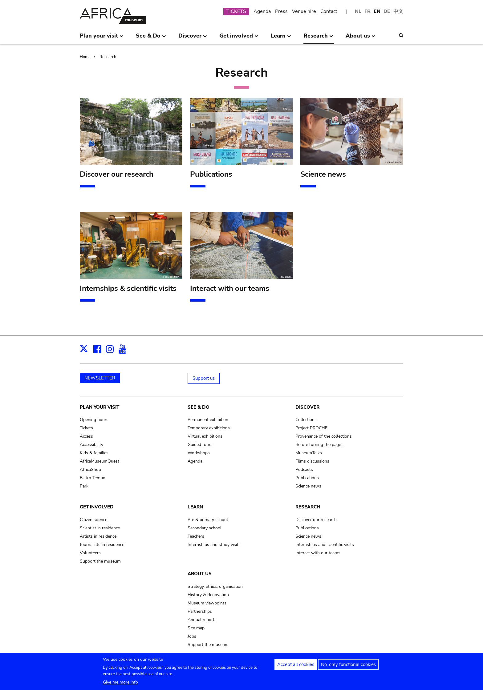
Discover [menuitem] (192, 38)
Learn (195, 507)
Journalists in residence (102, 545)
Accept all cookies (295, 667)
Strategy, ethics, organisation (215, 586)
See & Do (198, 407)
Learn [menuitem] (281, 38)
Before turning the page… (319, 444)
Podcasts (304, 469)
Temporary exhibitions (209, 428)
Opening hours (94, 420)
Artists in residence (98, 536)
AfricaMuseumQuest (99, 461)
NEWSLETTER (99, 378)
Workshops (199, 453)
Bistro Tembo (92, 478)
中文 (398, 11)
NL (358, 11)
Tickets (86, 428)
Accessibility (91, 444)
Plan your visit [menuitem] (102, 38)
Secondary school (204, 528)
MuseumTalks (308, 453)
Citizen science (93, 520)
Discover (307, 407)
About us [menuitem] (360, 38)
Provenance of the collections (323, 436)
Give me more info (120, 684)
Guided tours (200, 444)
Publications (307, 478)
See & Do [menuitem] (151, 38)
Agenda (262, 11)
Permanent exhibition (208, 420)
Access (86, 436)
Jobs (192, 636)
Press (281, 11)
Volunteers (90, 553)
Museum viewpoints (207, 603)
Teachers (196, 536)
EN (377, 11)
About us (200, 574)
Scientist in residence (100, 528)
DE (387, 11)
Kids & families (94, 453)
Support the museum (100, 561)
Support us (204, 378)
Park (84, 486)
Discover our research (316, 520)
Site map (196, 628)
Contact (328, 11)
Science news (308, 486)
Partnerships (200, 611)
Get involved (97, 507)
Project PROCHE (311, 428)
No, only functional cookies (348, 667)
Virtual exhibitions (205, 436)
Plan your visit (99, 407)
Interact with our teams (317, 553)
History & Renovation (208, 595)
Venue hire (304, 11)
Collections (306, 420)
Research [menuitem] (318, 38)
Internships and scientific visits (324, 545)
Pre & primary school (208, 520)
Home (85, 57)
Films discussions (312, 461)
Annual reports (202, 620)
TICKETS (236, 11)
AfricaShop (90, 469)
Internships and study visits (214, 545)
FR (367, 11)
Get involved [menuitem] (238, 38)
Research (107, 57)
